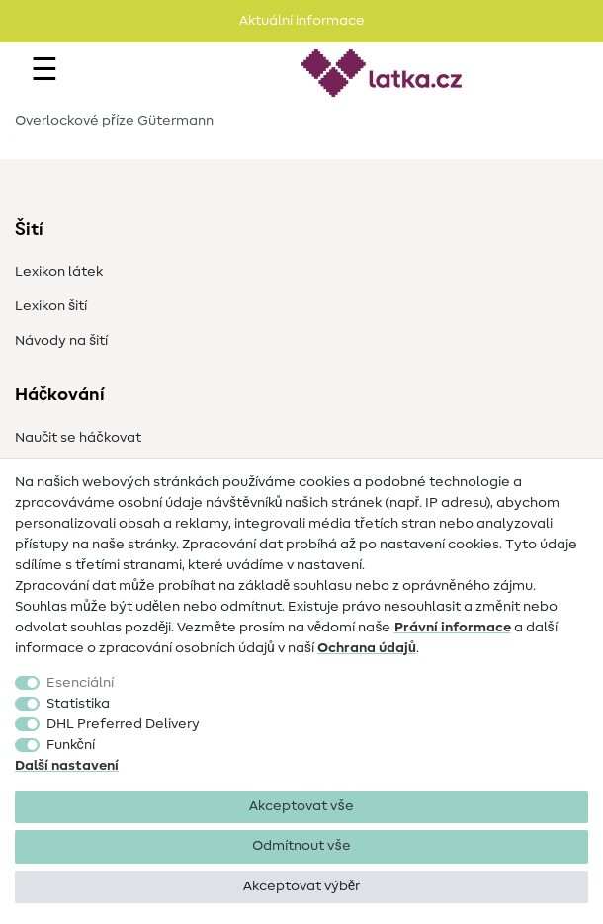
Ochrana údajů (366, 648)
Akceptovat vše (301, 806)
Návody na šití (61, 341)
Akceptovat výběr (301, 886)
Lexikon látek (59, 272)
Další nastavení (67, 766)
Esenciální (80, 683)
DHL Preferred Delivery (123, 724)
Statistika (78, 704)
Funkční (70, 745)
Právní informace (452, 627)
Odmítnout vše (301, 846)
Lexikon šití (51, 306)
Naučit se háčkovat (78, 438)
